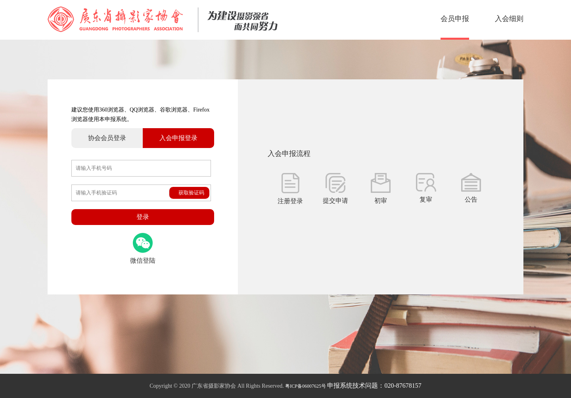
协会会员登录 (107, 138)
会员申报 (455, 19)
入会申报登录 (178, 138)
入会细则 (509, 19)
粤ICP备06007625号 (305, 386)
